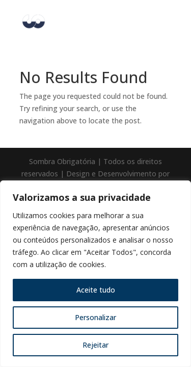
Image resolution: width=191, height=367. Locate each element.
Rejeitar (95, 345)
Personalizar (95, 317)
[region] (95, 273)
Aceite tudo (95, 290)
